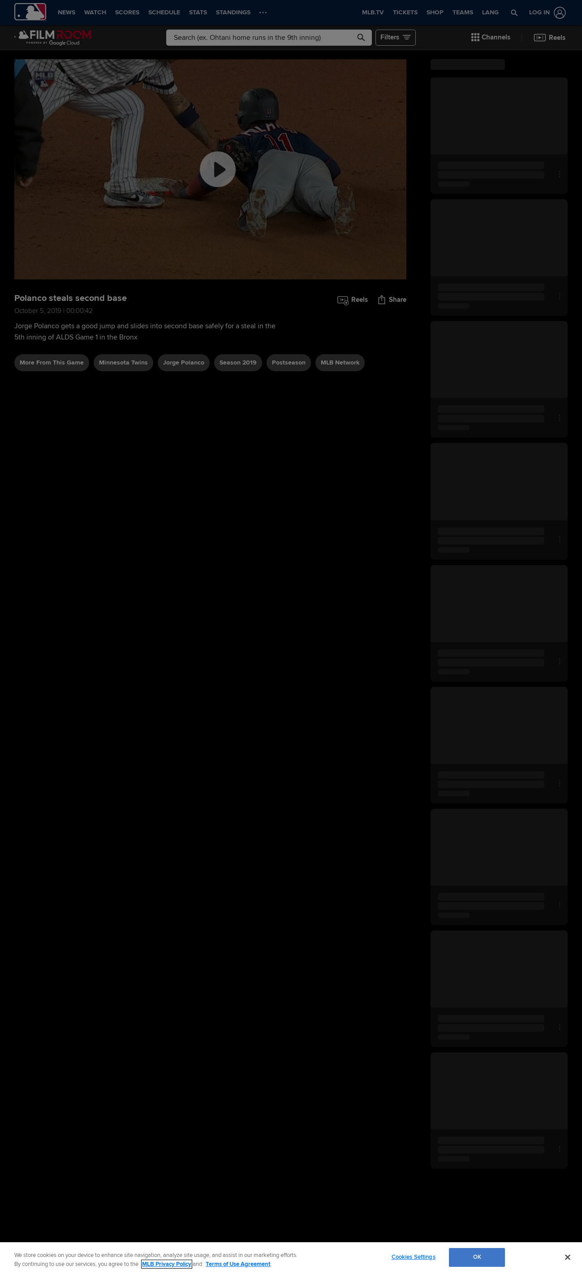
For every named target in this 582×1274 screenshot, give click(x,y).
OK (477, 1257)
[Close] (568, 1257)
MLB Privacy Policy (166, 1264)
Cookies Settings (413, 1257)
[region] (291, 1258)
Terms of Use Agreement (238, 1264)
